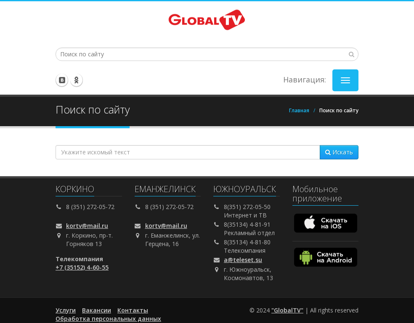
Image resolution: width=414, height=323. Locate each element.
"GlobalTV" (287, 310)
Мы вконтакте (62, 80)
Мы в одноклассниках (76, 80)
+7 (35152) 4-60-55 (82, 267)
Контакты (132, 310)
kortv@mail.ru (87, 226)
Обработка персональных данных (108, 319)
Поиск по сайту (338, 110)
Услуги (66, 310)
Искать (339, 152)
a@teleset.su (243, 260)
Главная (299, 110)
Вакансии (96, 310)
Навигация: (304, 79)
